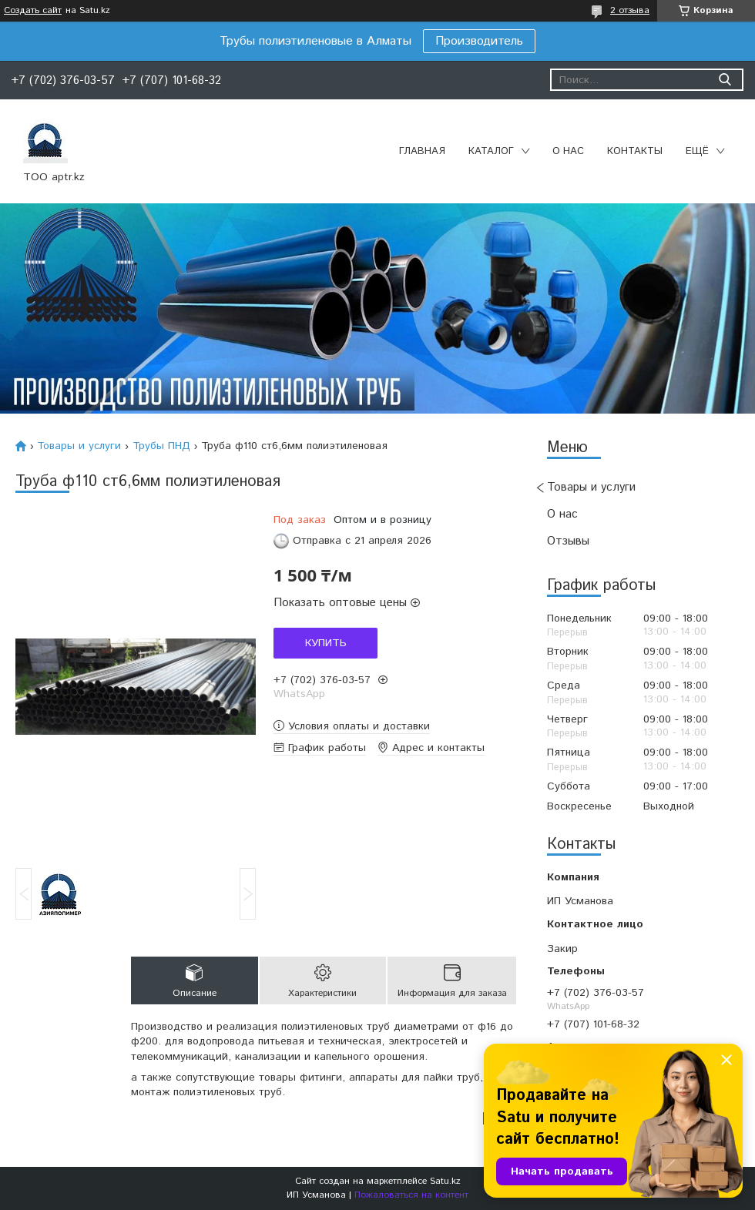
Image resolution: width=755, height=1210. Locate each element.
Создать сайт (33, 10)
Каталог (491, 151)
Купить (326, 643)
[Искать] (724, 79)
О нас (568, 151)
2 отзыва (629, 10)
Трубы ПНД (161, 446)
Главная (422, 151)
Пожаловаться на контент (411, 1195)
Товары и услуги (591, 487)
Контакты (635, 151)
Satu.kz (445, 1181)
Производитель (479, 41)
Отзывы (568, 541)
